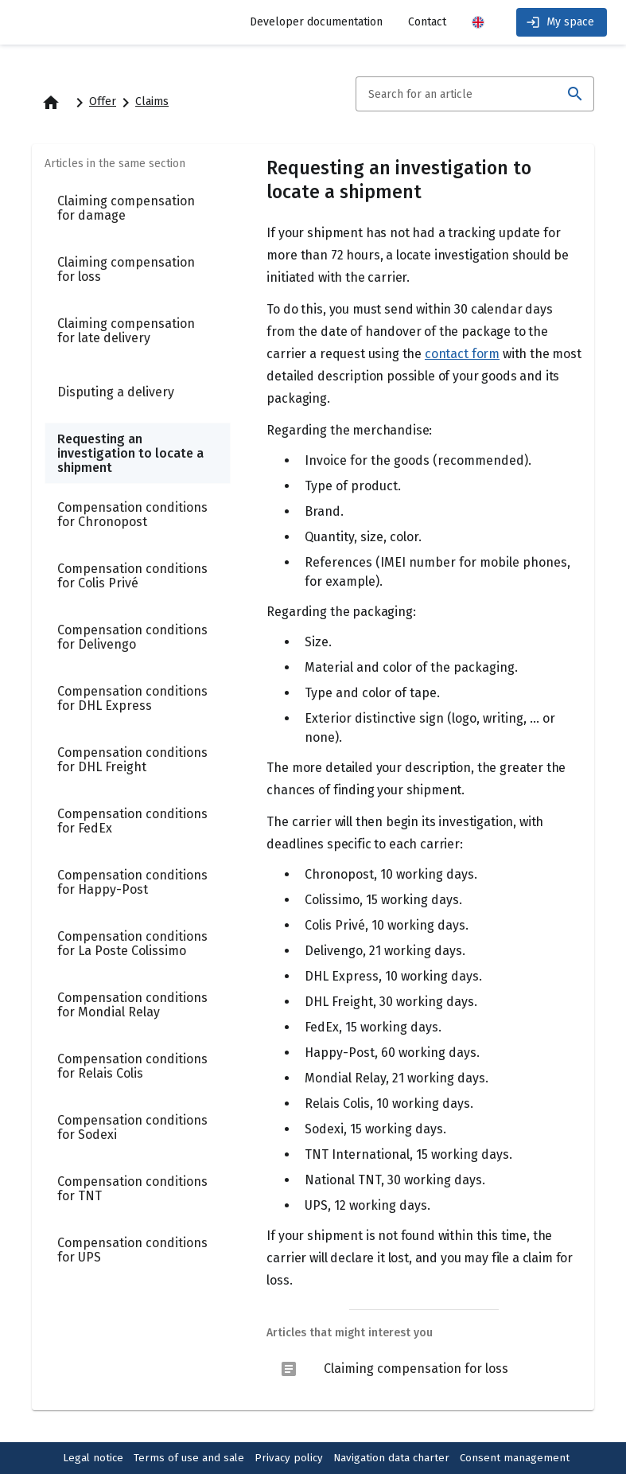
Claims (152, 101)
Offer (102, 101)
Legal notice (93, 1458)
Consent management (515, 1458)
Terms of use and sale (189, 1458)
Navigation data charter (391, 1458)
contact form (462, 353)
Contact (427, 22)
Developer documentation (316, 22)
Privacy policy (289, 1458)
